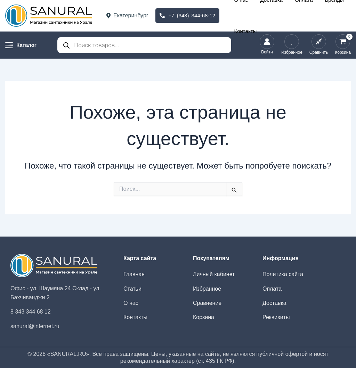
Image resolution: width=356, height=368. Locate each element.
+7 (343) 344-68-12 (187, 15)
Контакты (337, 15)
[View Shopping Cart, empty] (343, 45)
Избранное (207, 289)
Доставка (268, 15)
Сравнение (207, 303)
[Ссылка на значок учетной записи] (267, 45)
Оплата (292, 15)
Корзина (203, 317)
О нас (246, 15)
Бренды (313, 15)
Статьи (132, 289)
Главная (134, 274)
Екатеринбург (127, 15)
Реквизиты (276, 317)
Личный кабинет (214, 274)
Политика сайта (282, 274)
